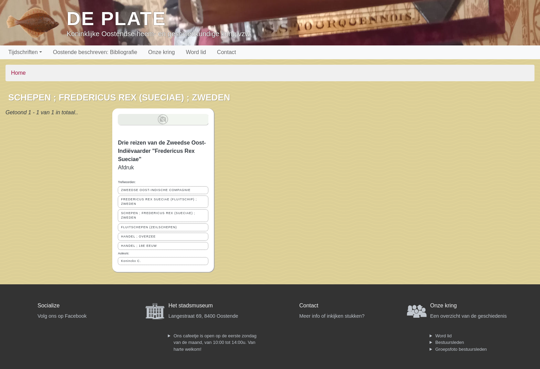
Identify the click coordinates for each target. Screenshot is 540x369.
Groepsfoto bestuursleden (461, 349)
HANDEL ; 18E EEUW (139, 245)
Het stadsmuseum (190, 305)
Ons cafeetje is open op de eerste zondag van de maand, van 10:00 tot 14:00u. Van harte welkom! (215, 342)
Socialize (49, 305)
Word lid (196, 52)
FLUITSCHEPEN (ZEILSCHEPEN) (149, 227)
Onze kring (161, 52)
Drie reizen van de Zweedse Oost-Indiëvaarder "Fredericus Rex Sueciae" (162, 151)
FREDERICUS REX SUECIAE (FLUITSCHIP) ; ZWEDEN (159, 201)
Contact (226, 52)
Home (18, 73)
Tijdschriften (23, 52)
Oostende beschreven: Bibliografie (95, 52)
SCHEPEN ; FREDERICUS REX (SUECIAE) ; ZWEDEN (158, 215)
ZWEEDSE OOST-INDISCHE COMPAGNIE (155, 190)
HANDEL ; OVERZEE (138, 236)
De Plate (116, 18)
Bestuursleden (449, 342)
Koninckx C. (131, 261)
